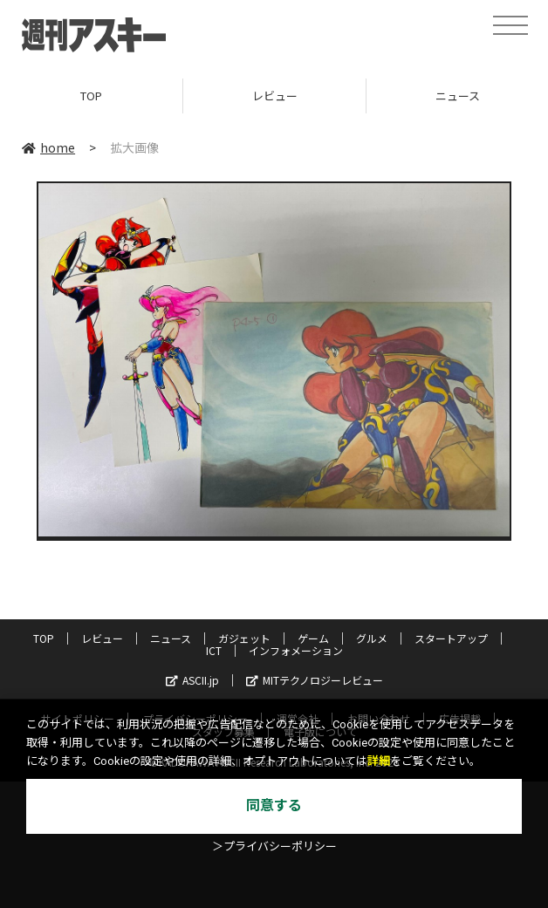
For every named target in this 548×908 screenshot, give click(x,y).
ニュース (170, 638)
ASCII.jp (192, 679)
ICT (214, 650)
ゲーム (313, 638)
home (48, 147)
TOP (91, 95)
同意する (274, 805)
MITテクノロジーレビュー (314, 679)
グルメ (371, 638)
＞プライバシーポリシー (274, 846)
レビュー (275, 95)
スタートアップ (451, 638)
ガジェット (244, 638)
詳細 (378, 761)
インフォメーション (296, 650)
